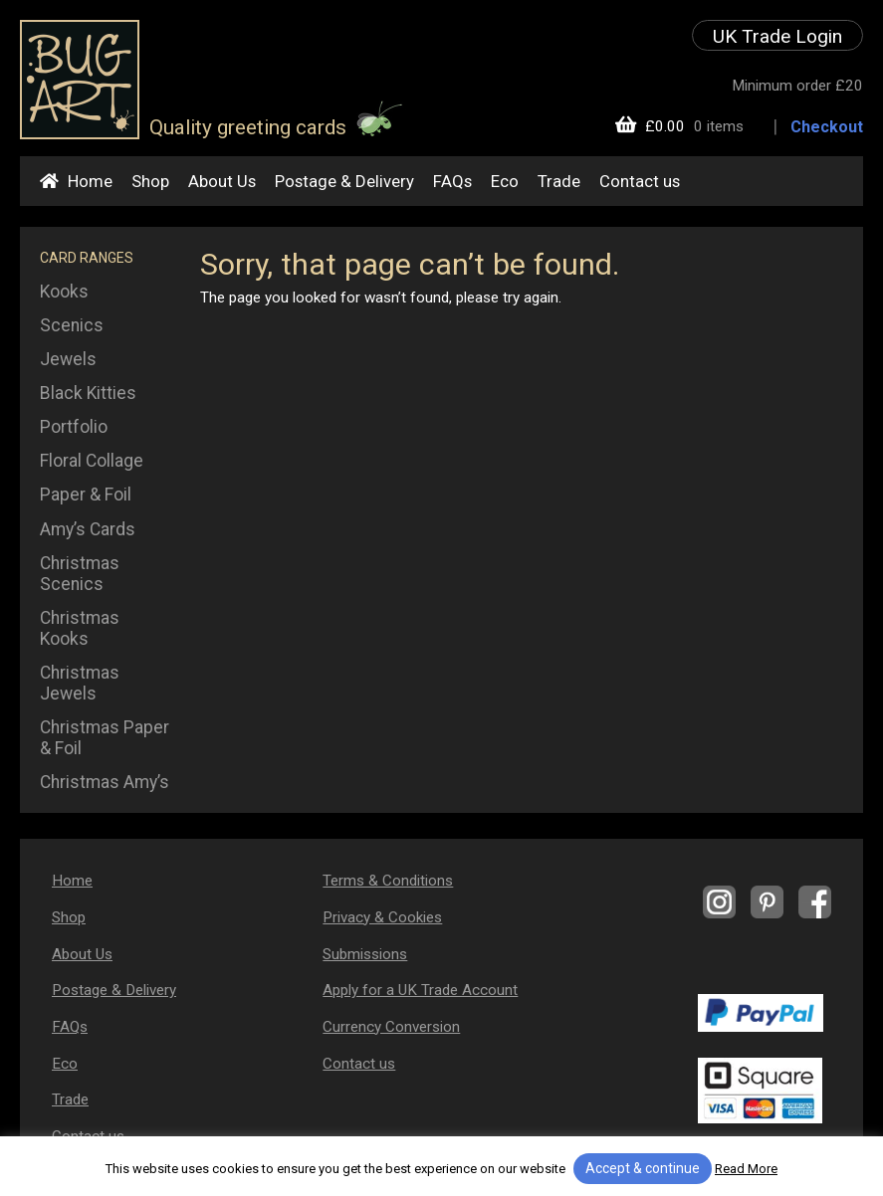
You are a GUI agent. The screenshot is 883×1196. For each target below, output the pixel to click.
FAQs (452, 181)
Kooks (64, 291)
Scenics (72, 325)
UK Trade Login (777, 36)
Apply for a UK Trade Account (420, 990)
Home (90, 181)
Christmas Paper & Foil (104, 737)
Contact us (639, 181)
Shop (150, 181)
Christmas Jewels (79, 683)
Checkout (826, 126)
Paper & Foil (85, 494)
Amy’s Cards (87, 529)
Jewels (68, 359)
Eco (505, 181)
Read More (746, 1168)
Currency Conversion (391, 1027)
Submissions (365, 954)
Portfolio (74, 427)
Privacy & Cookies (382, 917)
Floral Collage (91, 461)
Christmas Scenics (79, 573)
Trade (559, 181)
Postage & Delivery (344, 181)
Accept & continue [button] (642, 1168)
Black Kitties (88, 393)
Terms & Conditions (388, 881)
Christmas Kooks (79, 628)
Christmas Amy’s (104, 782)
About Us (222, 181)
